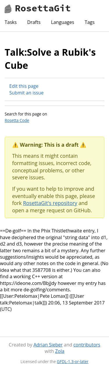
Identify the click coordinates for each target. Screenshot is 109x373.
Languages (62, 22)
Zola (60, 351)
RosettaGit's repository (50, 202)
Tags (89, 22)
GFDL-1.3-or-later (73, 361)
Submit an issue (26, 93)
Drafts (34, 22)
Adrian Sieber (47, 345)
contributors (86, 345)
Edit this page (23, 86)
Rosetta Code (17, 120)
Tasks (11, 22)
